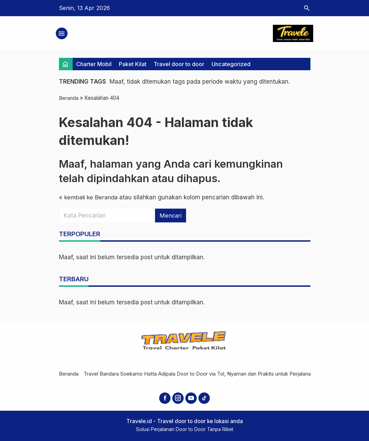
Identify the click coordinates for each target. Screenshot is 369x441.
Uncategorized (231, 64)
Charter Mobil (94, 64)
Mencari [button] (171, 215)
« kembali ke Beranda (88, 197)
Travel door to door (179, 64)
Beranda (69, 373)
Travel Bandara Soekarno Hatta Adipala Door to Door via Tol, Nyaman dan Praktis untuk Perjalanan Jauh (205, 373)
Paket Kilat (132, 64)
